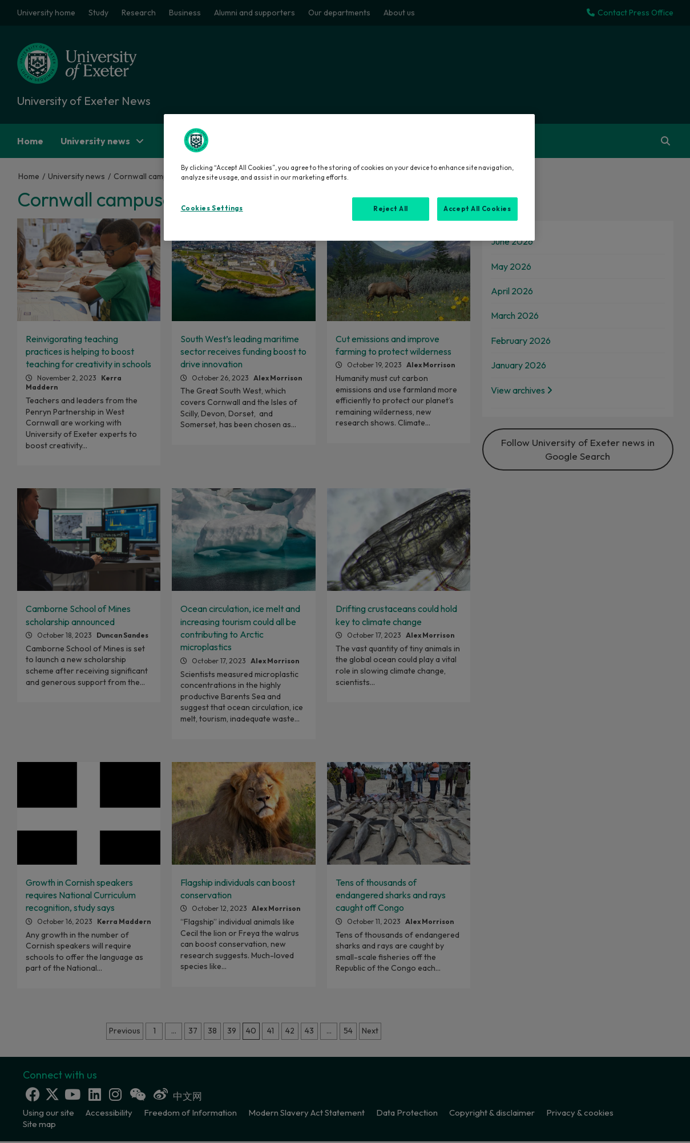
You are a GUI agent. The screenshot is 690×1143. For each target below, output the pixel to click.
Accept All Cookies (477, 209)
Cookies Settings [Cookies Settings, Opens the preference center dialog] (212, 208)
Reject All (390, 209)
